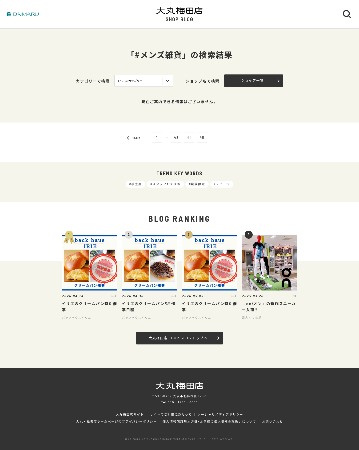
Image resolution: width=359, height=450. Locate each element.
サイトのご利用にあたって (171, 414)
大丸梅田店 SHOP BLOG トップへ (184, 337)
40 (202, 137)
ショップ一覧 (260, 80)
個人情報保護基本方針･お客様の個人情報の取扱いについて (209, 421)
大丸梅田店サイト (130, 414)
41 (189, 137)
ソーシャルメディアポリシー (220, 414)
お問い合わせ (272, 421)
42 (176, 137)
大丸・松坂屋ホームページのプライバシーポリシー (116, 421)
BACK (134, 138)
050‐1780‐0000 (183, 402)
